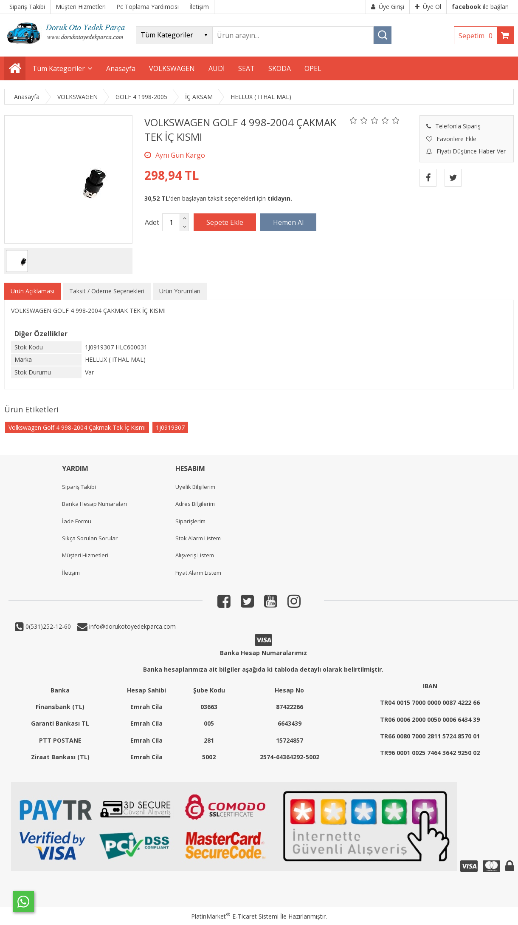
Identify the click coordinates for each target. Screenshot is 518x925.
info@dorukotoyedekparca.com (131, 626)
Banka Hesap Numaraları (94, 504)
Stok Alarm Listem (198, 538)
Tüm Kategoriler (58, 68)
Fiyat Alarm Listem (198, 572)
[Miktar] (171, 222)
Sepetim (478, 35)
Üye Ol (428, 7)
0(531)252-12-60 (47, 626)
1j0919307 (170, 427)
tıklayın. (279, 198)
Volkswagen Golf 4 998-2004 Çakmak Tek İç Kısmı (77, 427)
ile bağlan (480, 7)
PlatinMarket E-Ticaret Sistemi (235, 916)
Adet (152, 222)
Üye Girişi (387, 7)
